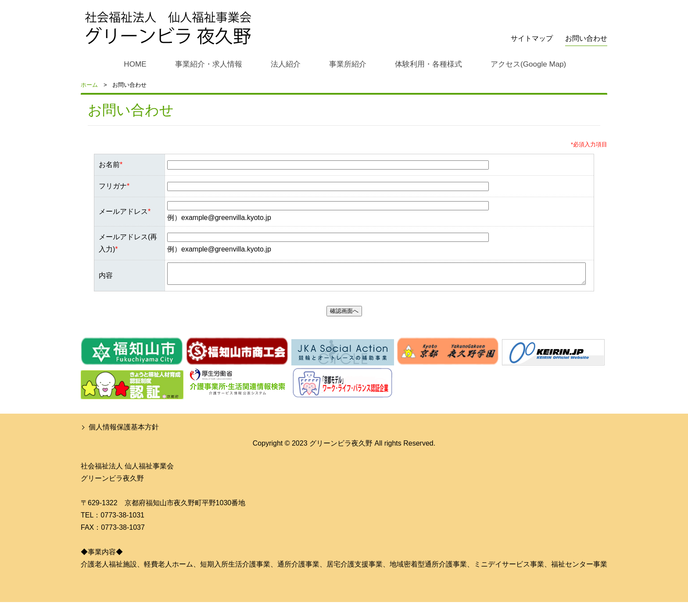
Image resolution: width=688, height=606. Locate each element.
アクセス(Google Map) (528, 63)
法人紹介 (283, 63)
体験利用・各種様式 (426, 63)
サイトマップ (532, 38)
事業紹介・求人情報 (205, 63)
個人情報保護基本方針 (124, 431)
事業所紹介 (345, 63)
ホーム (89, 85)
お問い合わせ (586, 38)
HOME (131, 63)
